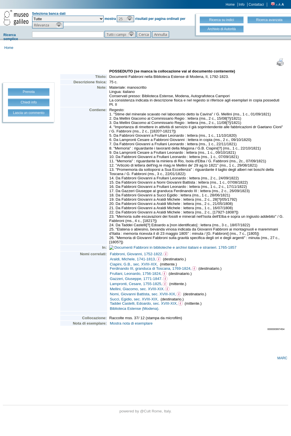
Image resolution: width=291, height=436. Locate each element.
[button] (125, 18)
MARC (282, 358)
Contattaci (256, 5)
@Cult (146, 411)
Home (230, 5)
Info (241, 5)
